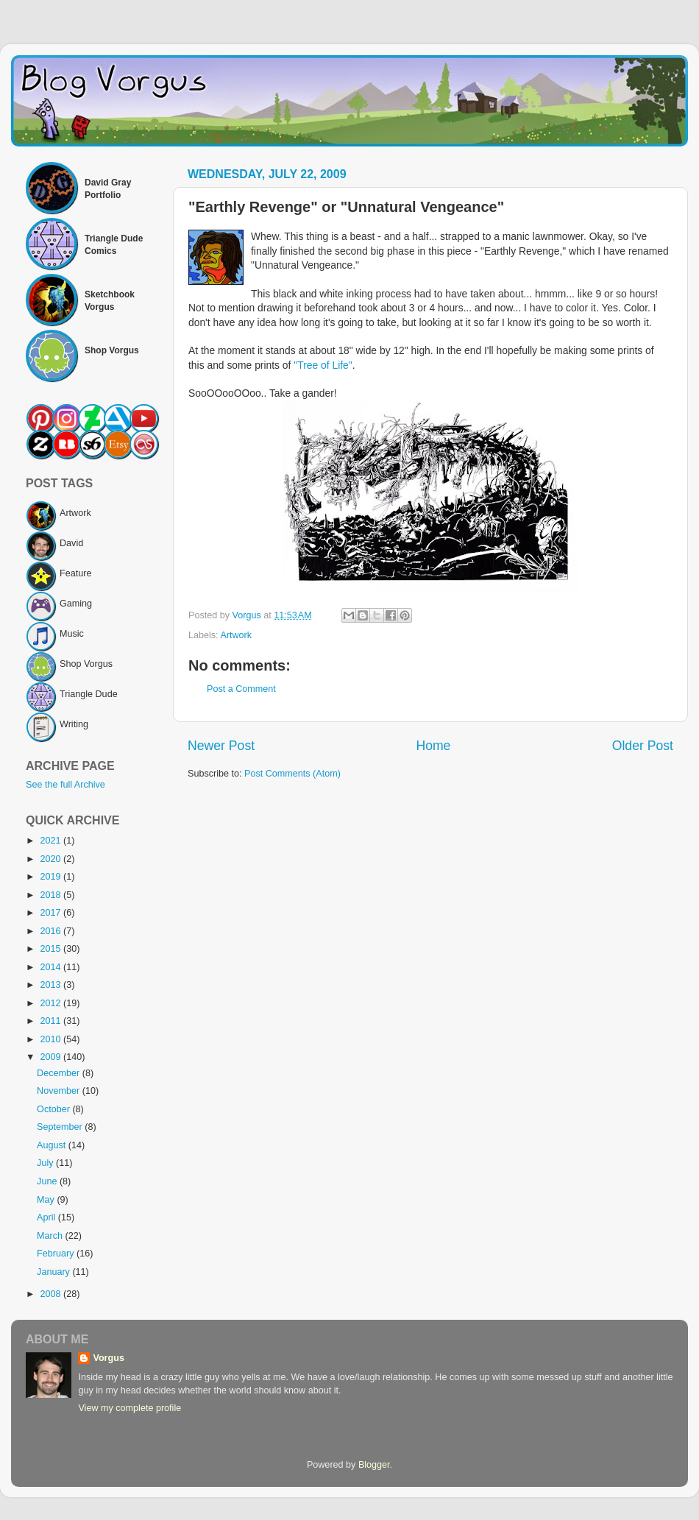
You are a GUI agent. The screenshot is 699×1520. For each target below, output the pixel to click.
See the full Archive (65, 785)
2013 (51, 985)
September (61, 1127)
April (47, 1217)
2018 (51, 895)
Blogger (374, 1465)
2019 (51, 877)
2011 (51, 1021)
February (57, 1253)
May (47, 1200)
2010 (51, 1039)
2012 (51, 1003)
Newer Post (221, 745)
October (54, 1109)
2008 (51, 1294)
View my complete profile (129, 1408)
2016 (51, 931)
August (52, 1145)
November (59, 1091)
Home (433, 745)
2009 (51, 1057)
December (59, 1073)
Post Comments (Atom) (292, 773)
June (48, 1181)
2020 (51, 859)
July (46, 1163)
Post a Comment (241, 689)
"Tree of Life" (323, 365)
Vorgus (108, 1358)
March (51, 1236)
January (54, 1272)
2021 (51, 840)
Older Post (642, 745)
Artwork (236, 635)
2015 (51, 949)
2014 (51, 967)
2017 (51, 913)
